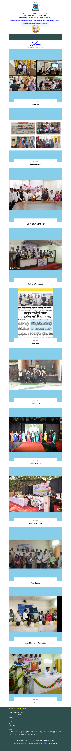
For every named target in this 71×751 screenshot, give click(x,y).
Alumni (22, 39)
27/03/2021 (35, 281)
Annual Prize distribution (35, 523)
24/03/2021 (35, 460)
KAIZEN (35, 703)
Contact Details (12, 725)
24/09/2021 (35, 161)
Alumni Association (35, 164)
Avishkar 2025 (35, 104)
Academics (23, 36)
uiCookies (25, 743)
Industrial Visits (35, 404)
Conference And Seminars (35, 284)
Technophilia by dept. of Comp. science (35, 643)
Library (34, 36)
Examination (57, 36)
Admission (12, 39)
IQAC (28, 36)
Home (11, 36)
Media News (35, 344)
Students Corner (48, 36)
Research (32, 39)
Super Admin (11, 720)
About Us (17, 36)
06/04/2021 (35, 221)
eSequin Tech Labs (50, 743)
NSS (17, 39)
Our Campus (40, 36)
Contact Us (39, 39)
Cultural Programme (35, 463)
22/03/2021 (35, 700)
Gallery (26, 39)
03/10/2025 (35, 101)
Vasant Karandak (35, 583)
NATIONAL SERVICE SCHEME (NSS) (35, 224)
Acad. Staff (11, 722)
